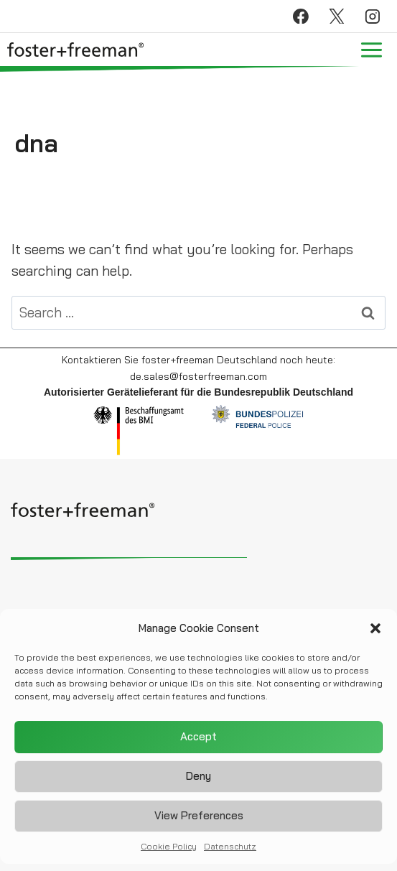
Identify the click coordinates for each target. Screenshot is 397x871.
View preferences (198, 820)
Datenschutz (230, 850)
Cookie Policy (169, 850)
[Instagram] (372, 16)
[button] (375, 632)
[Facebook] (301, 16)
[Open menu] (371, 49)
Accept (198, 741)
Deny (198, 781)
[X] (336, 16)
